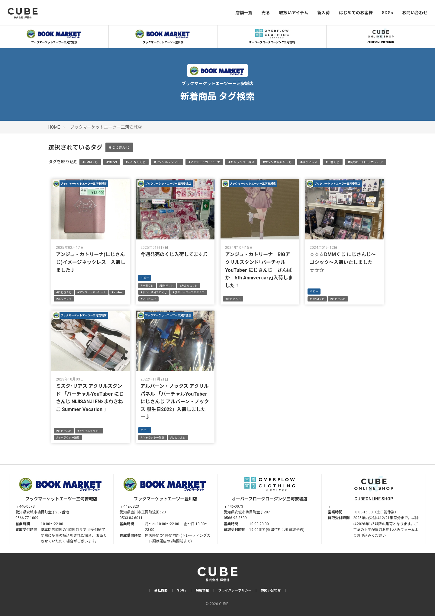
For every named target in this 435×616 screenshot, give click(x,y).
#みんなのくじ (136, 162)
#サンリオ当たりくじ (277, 162)
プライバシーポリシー (235, 590)
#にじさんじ (119, 147)
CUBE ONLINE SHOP (380, 35)
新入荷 (323, 12)
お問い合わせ (414, 12)
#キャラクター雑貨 (241, 162)
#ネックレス (308, 162)
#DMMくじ (90, 162)
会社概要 (161, 590)
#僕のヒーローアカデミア (365, 162)
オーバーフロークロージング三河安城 (272, 35)
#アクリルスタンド (167, 162)
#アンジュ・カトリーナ (204, 162)
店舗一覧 (243, 12)
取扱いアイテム (293, 12)
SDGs (387, 12)
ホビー (145, 277)
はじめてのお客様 (356, 12)
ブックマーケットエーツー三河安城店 (54, 35)
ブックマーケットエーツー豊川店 (163, 35)
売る (265, 12)
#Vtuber (111, 162)
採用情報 (202, 590)
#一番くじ (333, 162)
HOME (54, 127)
